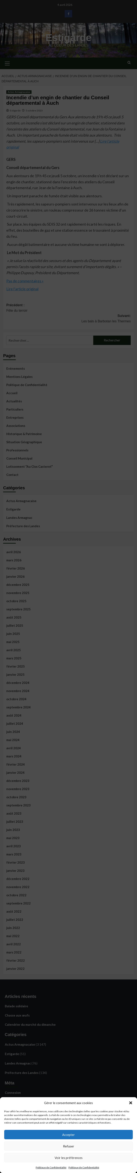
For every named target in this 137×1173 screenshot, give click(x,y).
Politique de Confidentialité (51, 1167)
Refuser (68, 1146)
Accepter (68, 1135)
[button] (131, 1103)
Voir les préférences (69, 1158)
